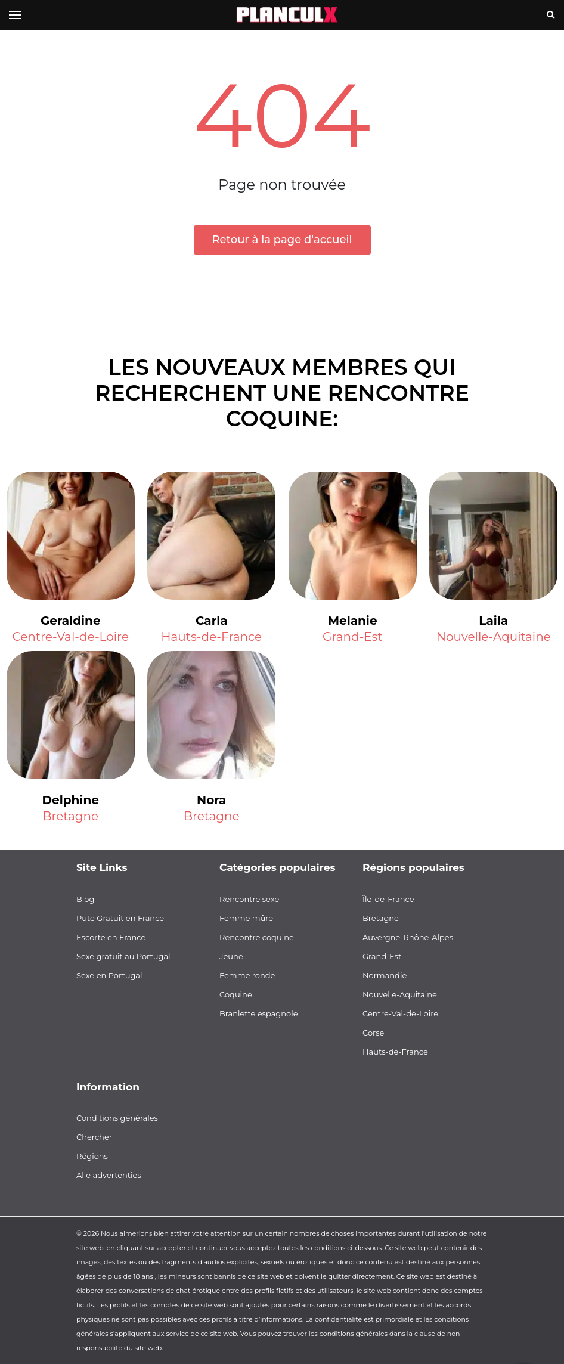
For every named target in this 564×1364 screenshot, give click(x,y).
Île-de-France (388, 899)
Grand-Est (352, 637)
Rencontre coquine (256, 937)
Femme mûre (246, 918)
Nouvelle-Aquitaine (493, 637)
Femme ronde (247, 975)
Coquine (235, 994)
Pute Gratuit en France (120, 918)
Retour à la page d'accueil (282, 239)
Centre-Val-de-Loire (71, 637)
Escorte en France (110, 937)
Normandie (384, 975)
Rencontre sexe (249, 899)
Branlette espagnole (258, 1013)
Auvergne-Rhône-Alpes (407, 937)
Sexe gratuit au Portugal (123, 956)
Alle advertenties (108, 1175)
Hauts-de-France (211, 637)
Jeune (231, 956)
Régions (92, 1156)
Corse (373, 1032)
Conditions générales (117, 1118)
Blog (85, 899)
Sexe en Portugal (109, 975)
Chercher (94, 1137)
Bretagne (70, 816)
